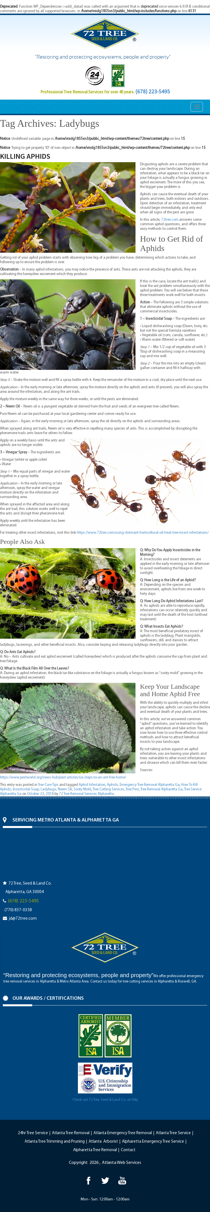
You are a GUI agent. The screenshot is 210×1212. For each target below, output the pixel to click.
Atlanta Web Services (121, 1162)
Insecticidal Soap (26, 789)
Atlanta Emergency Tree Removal (122, 1133)
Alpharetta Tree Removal (95, 1150)
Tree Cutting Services (108, 789)
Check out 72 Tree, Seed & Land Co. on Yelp (105, 1100)
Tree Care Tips (48, 785)
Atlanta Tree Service (173, 1133)
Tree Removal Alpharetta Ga (161, 789)
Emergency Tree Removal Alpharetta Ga (150, 785)
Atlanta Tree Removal (70, 1133)
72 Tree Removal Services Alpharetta (86, 794)
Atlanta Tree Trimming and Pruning (55, 1142)
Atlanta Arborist (103, 1142)
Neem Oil (65, 789)
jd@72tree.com (23, 919)
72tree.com (169, 220)
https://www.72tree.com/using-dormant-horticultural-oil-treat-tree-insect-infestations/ (143, 533)
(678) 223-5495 (152, 91)
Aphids (112, 785)
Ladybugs (48, 789)
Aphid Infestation (92, 785)
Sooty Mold (82, 789)
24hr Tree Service (33, 1133)
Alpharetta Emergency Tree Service (153, 1142)
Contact (128, 1150)
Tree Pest (132, 789)
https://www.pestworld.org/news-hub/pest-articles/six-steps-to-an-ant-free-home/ (63, 777)
